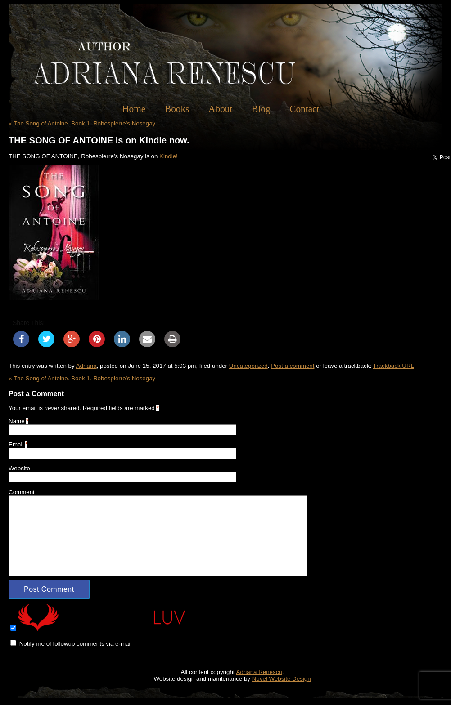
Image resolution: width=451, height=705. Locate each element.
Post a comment (292, 365)
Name (17, 421)
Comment (22, 492)
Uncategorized (248, 365)
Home (133, 108)
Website (19, 468)
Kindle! (167, 156)
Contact (304, 108)
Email (16, 444)
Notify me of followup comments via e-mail (75, 643)
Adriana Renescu (259, 672)
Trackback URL (393, 365)
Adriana (86, 365)
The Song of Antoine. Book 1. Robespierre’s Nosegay (82, 123)
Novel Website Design (281, 678)
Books (177, 108)
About (220, 108)
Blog (261, 108)
